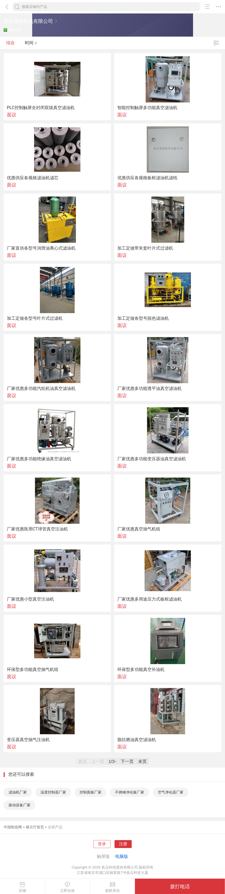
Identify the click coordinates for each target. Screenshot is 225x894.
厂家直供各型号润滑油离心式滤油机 (41, 248)
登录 (102, 844)
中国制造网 (13, 827)
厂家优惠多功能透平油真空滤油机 (149, 388)
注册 (123, 844)
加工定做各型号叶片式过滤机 (35, 318)
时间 (31, 42)
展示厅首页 (35, 827)
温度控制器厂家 (53, 792)
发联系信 (112, 887)
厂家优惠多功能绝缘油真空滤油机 (39, 459)
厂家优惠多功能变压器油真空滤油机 (151, 459)
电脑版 (121, 856)
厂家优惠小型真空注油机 (30, 599)
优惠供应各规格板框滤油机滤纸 (147, 178)
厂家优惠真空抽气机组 (138, 529)
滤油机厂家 (18, 792)
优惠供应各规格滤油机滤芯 (32, 178)
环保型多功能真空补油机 (141, 669)
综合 (10, 42)
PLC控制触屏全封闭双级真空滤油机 (41, 107)
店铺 (22, 887)
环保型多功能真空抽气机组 (32, 669)
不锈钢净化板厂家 (129, 792)
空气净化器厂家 (170, 792)
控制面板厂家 (90, 792)
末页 (142, 761)
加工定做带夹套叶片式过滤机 (145, 248)
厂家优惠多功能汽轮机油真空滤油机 (41, 388)
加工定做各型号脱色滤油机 (143, 318)
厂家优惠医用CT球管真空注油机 (37, 529)
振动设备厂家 (19, 805)
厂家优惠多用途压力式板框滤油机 (149, 599)
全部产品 (55, 827)
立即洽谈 (67, 887)
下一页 (127, 761)
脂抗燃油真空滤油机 (136, 739)
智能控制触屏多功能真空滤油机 (147, 107)
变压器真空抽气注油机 (28, 739)
